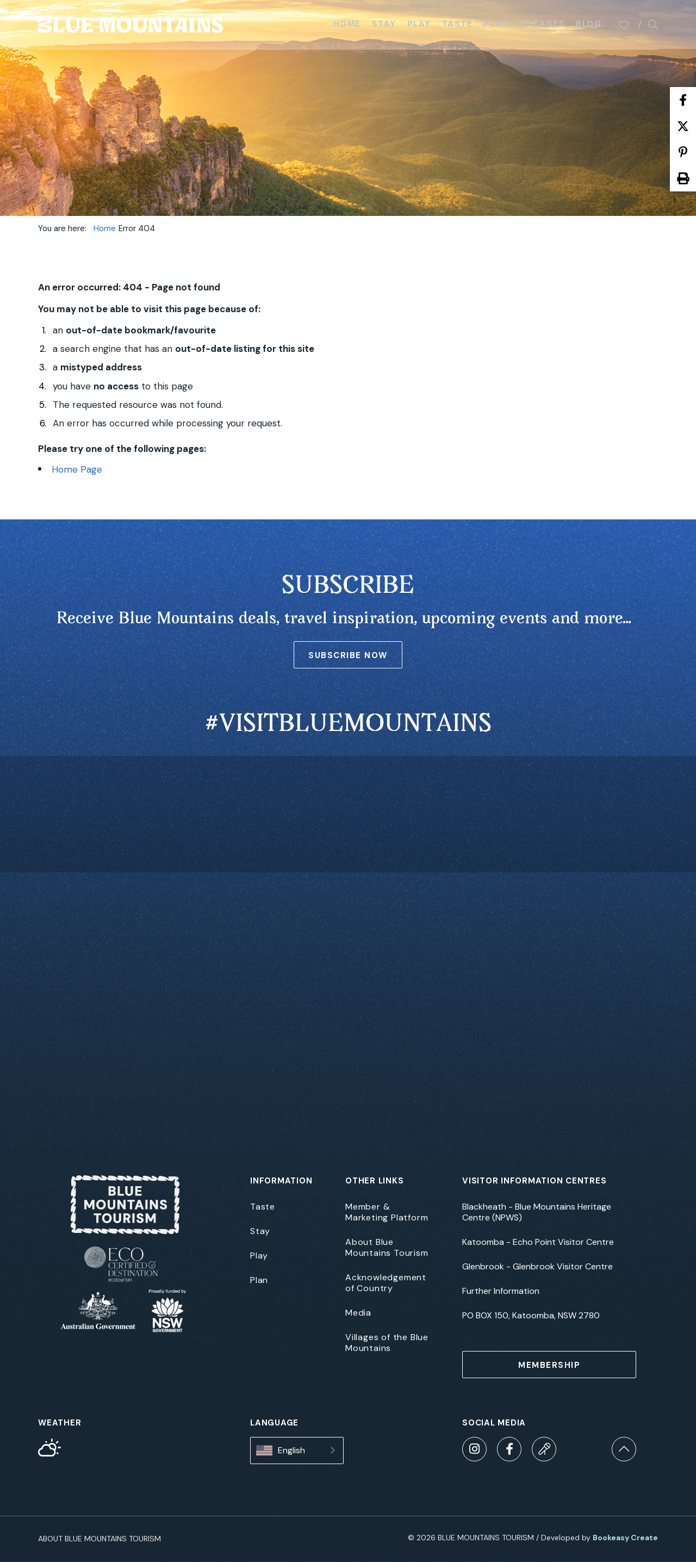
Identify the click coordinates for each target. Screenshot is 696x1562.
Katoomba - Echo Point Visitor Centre (538, 1242)
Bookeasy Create (625, 1537)
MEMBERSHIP (549, 1365)
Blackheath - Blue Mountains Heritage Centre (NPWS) (536, 1212)
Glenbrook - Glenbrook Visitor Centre (537, 1266)
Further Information (500, 1291)
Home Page (77, 469)
